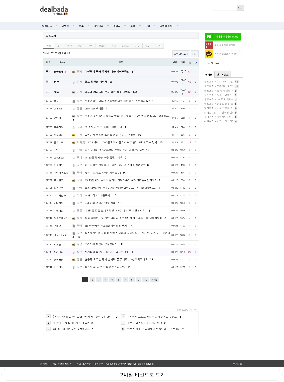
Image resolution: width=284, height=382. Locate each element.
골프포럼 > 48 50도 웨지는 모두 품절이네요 (228, 99)
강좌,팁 (125, 45)
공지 (59, 45)
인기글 (208, 74)
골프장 (102, 45)
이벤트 (65, 26)
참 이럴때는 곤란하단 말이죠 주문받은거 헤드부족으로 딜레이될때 (125, 218)
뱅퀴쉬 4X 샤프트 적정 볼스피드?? (108, 267)
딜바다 (47, 26)
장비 (90, 45)
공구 (137, 45)
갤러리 (116, 26)
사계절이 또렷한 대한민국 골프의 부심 (110, 252)
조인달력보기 (181, 53)
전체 (48, 45)
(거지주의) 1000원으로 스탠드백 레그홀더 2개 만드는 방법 (125, 142)
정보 (81, 26)
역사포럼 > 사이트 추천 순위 (219, 108)
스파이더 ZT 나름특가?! (100, 195)
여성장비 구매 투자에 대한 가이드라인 (110, 71)
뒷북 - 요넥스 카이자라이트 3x (105, 172)
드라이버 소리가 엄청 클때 (103, 203)
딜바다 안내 (166, 26)
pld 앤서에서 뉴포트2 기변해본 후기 (108, 225)
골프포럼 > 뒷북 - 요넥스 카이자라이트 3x (227, 94)
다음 (154, 279)
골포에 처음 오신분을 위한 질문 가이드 (111, 92)
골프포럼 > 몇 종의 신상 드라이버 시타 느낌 (228, 90)
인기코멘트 (223, 74)
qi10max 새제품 (96, 108)
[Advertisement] (158, 11)
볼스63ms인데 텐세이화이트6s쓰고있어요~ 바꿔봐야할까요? (122, 188)
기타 (158, 45)
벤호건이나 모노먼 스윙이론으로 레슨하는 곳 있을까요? (119, 101)
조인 (148, 45)
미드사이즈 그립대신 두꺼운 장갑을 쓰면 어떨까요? (117, 165)
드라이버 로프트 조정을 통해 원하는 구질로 (113, 135)
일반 (69, 45)
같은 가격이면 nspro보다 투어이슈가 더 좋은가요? (117, 150)
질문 (80, 45)
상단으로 (237, 363)
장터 (147, 26)
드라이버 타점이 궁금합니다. (104, 244)
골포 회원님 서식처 (98, 82)
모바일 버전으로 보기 (142, 374)
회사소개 (45, 363)
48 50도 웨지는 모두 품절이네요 (105, 157)
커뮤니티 (98, 26)
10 (145, 279)
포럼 (132, 26)
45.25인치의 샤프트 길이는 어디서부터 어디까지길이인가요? (122, 180)
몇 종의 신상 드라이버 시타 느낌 (105, 127)
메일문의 (99, 363)
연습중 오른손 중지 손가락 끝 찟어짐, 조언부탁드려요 (119, 259)
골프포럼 (51, 36)
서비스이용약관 (82, 363)
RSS (194, 53)
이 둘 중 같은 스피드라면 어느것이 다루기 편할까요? (117, 210)
